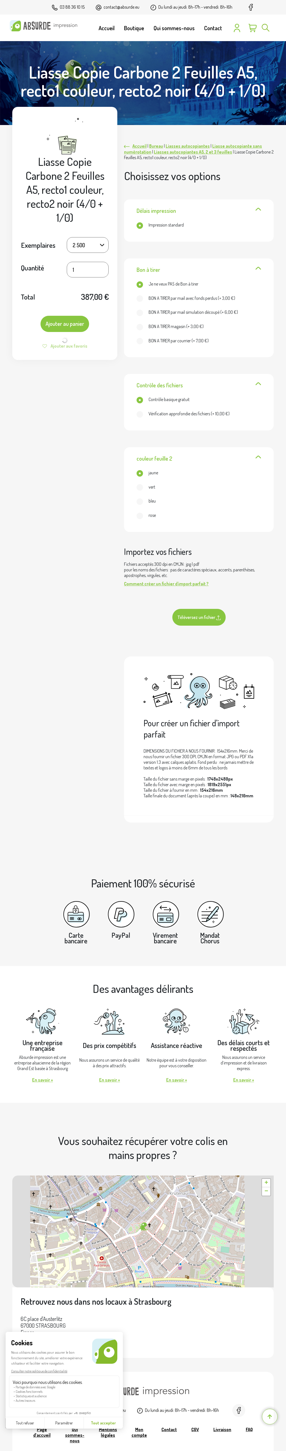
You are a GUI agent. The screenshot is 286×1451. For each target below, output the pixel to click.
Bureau (156, 146)
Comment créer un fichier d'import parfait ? (166, 583)
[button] (143, 1226)
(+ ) (186, 298)
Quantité (32, 267)
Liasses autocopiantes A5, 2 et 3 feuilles (193, 152)
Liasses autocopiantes (188, 146)
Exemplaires (38, 245)
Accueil (139, 146)
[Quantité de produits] (88, 269)
